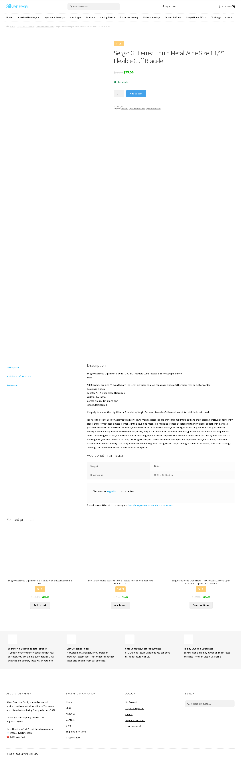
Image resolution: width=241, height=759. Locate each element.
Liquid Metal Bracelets (45, 26)
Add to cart (136, 93)
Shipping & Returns (76, 731)
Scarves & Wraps (173, 17)
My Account (171, 6)
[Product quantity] (119, 93)
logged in (111, 491)
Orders (128, 714)
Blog (68, 725)
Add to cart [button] (40, 605)
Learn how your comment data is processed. (151, 505)
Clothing (215, 17)
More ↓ (228, 17)
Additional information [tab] (18, 376)
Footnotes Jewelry (129, 17)
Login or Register (134, 708)
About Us (70, 713)
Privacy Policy (73, 737)
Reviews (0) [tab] (12, 385)
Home (9, 17)
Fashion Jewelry (151, 17)
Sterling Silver (106, 17)
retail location (32, 706)
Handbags (75, 17)
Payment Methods (135, 720)
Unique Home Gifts (195, 17)
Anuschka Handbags (27, 17)
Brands (89, 17)
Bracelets (124, 109)
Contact (70, 719)
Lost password (133, 726)
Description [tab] (12, 367)
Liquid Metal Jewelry (53, 17)
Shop (68, 707)
